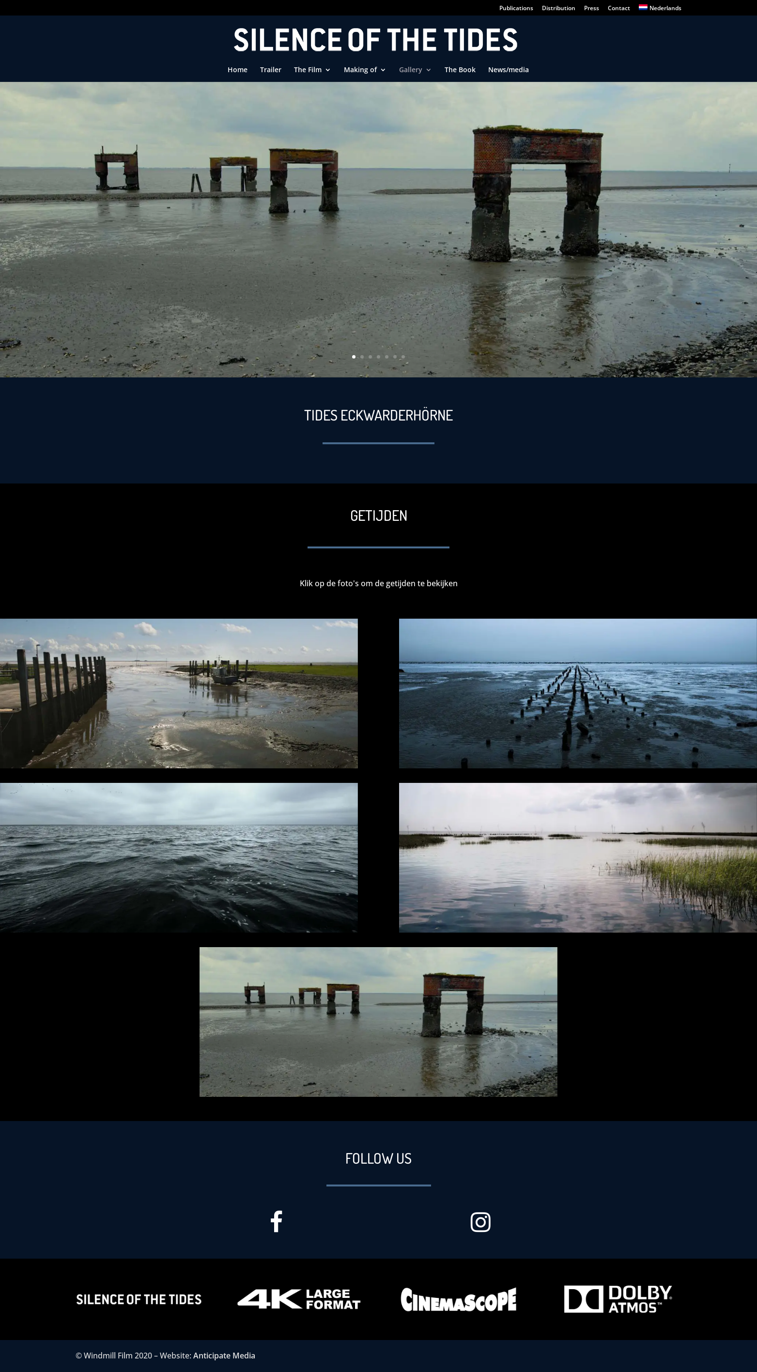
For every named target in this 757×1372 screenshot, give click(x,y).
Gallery (410, 70)
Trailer (270, 70)
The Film (308, 70)
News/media (508, 70)
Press (591, 8)
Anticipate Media (224, 1355)
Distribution (558, 8)
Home (237, 70)
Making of (360, 70)
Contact (619, 8)
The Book (460, 70)
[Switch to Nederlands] (660, 10)
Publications (516, 8)
